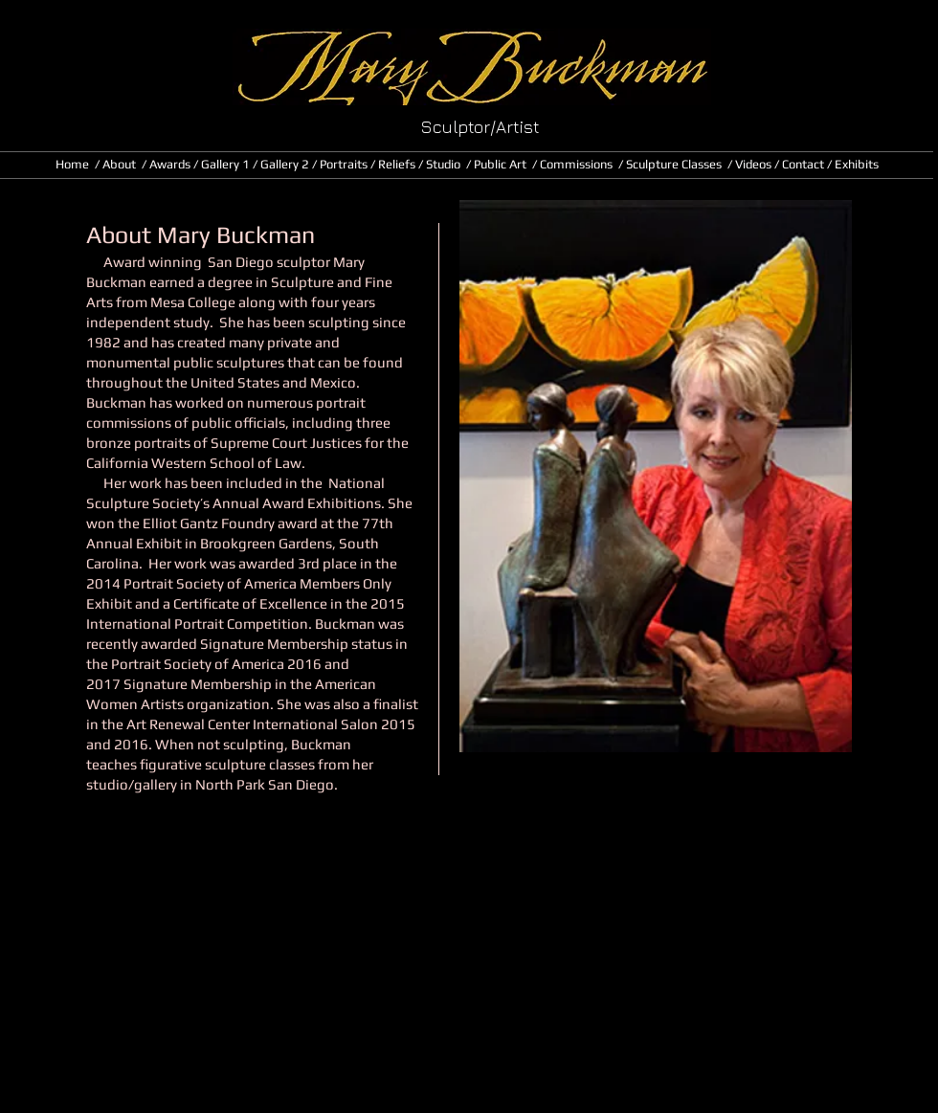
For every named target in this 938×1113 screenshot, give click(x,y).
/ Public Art (499, 164)
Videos (753, 164)
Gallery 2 (284, 164)
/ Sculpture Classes (671, 164)
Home (75, 164)
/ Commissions (572, 164)
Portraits (344, 164)
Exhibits (857, 164)
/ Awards (167, 164)
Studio (443, 164)
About (119, 164)
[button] (297, 244)
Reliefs (396, 164)
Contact (804, 164)
